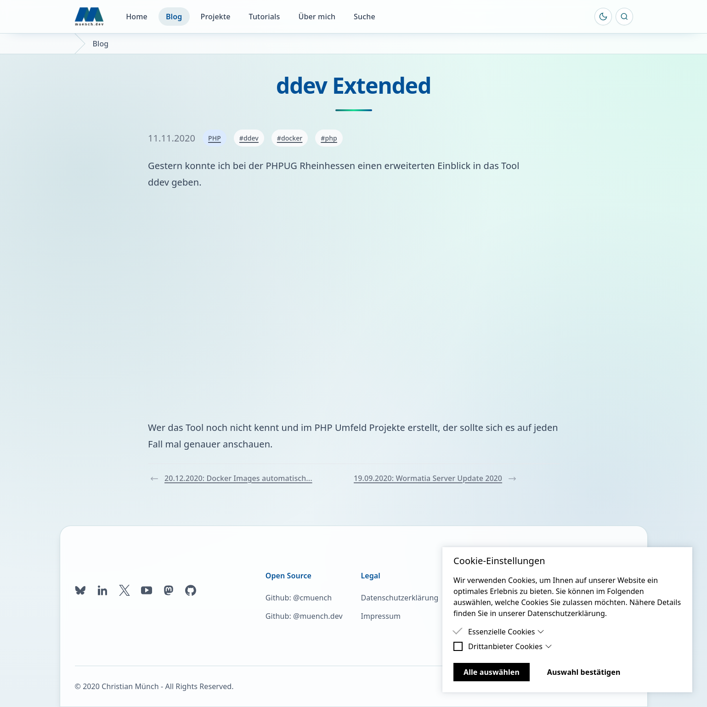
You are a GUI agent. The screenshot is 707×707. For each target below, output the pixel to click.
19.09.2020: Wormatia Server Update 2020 (435, 478)
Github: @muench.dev (304, 616)
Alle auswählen (492, 672)
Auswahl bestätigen (584, 672)
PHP (214, 138)
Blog (174, 16)
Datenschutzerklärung (399, 598)
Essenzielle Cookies (506, 632)
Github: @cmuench (299, 598)
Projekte (216, 16)
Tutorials (264, 16)
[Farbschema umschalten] (603, 16)
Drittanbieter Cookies (510, 646)
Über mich (316, 16)
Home (136, 16)
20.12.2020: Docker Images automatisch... (231, 478)
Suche (364, 16)
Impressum (380, 616)
